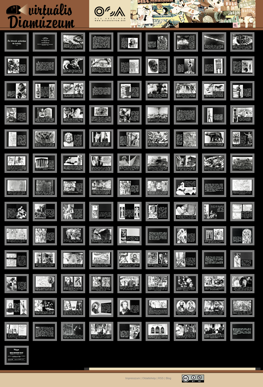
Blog (168, 378)
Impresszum (132, 378)
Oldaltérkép (149, 378)
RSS (161, 378)
